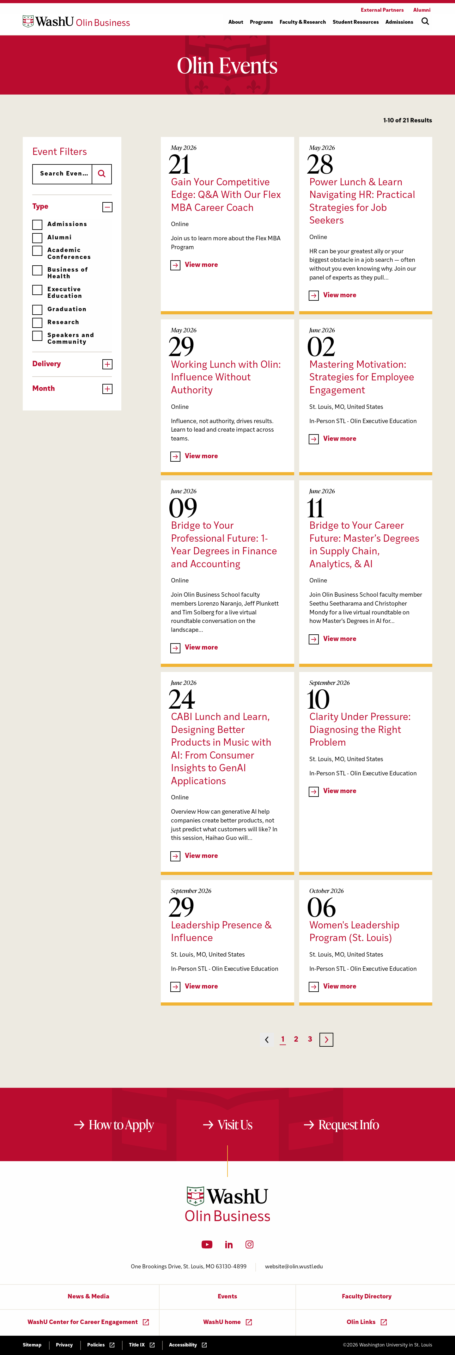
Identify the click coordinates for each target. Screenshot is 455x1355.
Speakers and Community (63, 338)
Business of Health (60, 273)
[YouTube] (207, 1246)
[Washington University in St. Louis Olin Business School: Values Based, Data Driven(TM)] (227, 1220)
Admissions (60, 224)
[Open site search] (425, 21)
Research (56, 322)
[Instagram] (249, 1246)
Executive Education (57, 292)
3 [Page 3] (310, 1040)
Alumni (52, 238)
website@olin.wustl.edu (294, 1267)
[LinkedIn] (229, 1246)
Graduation (59, 309)
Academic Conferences (61, 253)
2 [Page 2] (296, 1040)
